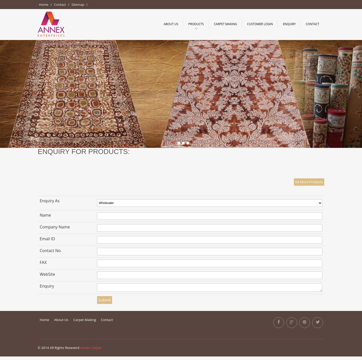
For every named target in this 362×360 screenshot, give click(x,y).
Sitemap (77, 4)
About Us (171, 24)
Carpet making (225, 24)
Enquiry (289, 24)
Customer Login (260, 24)
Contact (60, 4)
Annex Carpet (90, 347)
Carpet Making (84, 319)
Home (44, 4)
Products (196, 24)
